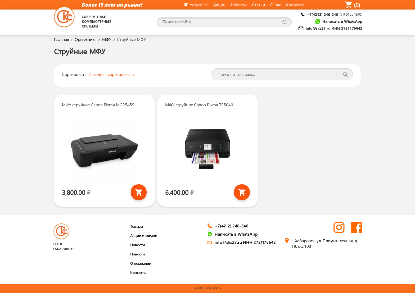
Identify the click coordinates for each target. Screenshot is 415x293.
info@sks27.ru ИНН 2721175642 (330, 28)
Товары (136, 226)
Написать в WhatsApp (338, 21)
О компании (140, 263)
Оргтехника (86, 39)
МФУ (106, 39)
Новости (137, 244)
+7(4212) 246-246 (331, 14)
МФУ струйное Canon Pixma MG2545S (98, 104)
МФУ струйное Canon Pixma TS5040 (199, 104)
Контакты (138, 272)
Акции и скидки (143, 235)
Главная (61, 39)
